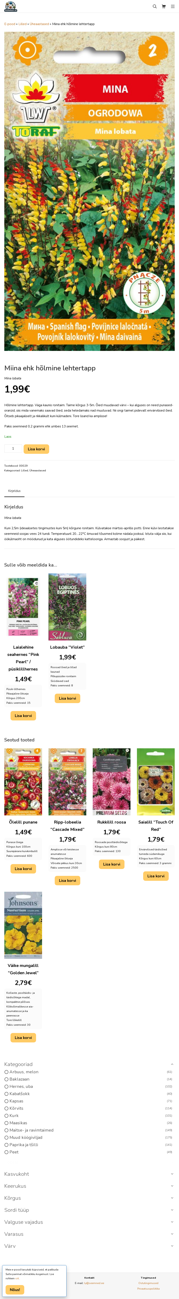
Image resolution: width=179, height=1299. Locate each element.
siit (17, 1278)
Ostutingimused (148, 1283)
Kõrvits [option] (90, 1108)
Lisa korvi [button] (23, 715)
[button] (89, 1064)
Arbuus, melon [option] (90, 1072)
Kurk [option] (90, 1115)
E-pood (9, 24)
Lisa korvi (36, 449)
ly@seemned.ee (94, 1283)
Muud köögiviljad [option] (90, 1137)
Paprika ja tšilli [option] (90, 1144)
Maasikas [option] (90, 1123)
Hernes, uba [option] (90, 1086)
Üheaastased (39, 24)
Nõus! (15, 1289)
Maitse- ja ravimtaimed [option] (90, 1130)
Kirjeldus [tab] (14, 491)
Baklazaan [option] (90, 1079)
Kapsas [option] (90, 1101)
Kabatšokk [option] (90, 1093)
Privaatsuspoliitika (148, 1288)
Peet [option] (90, 1152)
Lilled (22, 24)
